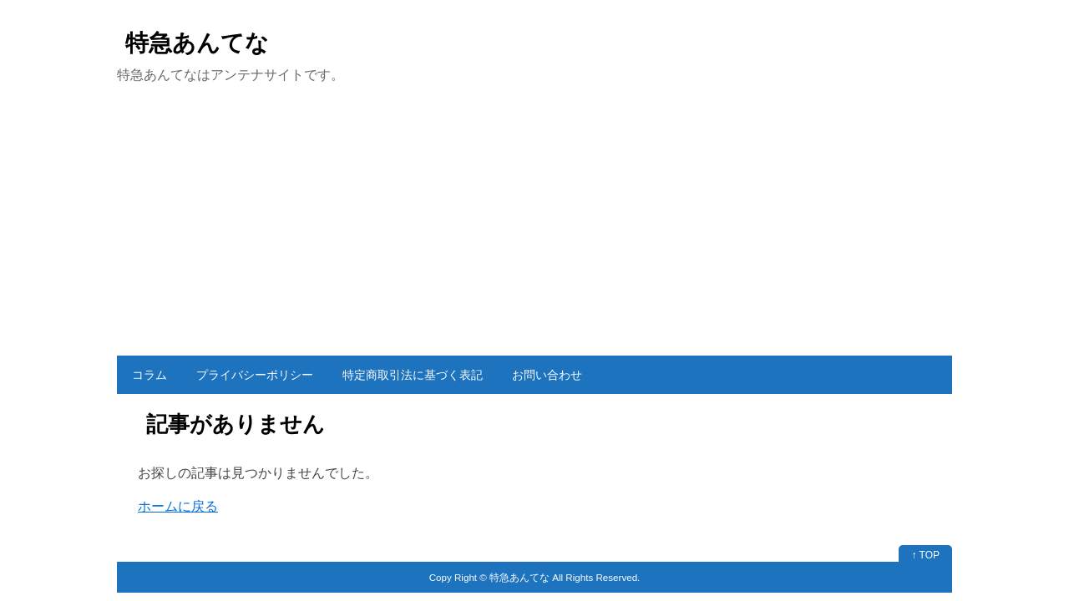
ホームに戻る (178, 506)
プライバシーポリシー (254, 374)
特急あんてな (197, 43)
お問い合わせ (547, 374)
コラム (149, 374)
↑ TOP (925, 555)
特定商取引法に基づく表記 (412, 374)
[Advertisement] (534, 230)
